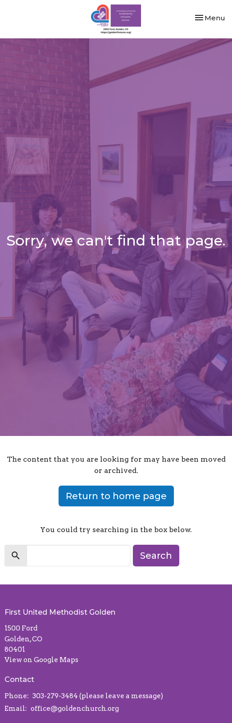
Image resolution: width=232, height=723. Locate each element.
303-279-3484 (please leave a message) (97, 696)
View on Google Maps (41, 660)
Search (156, 555)
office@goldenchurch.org (75, 708)
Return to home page (116, 496)
